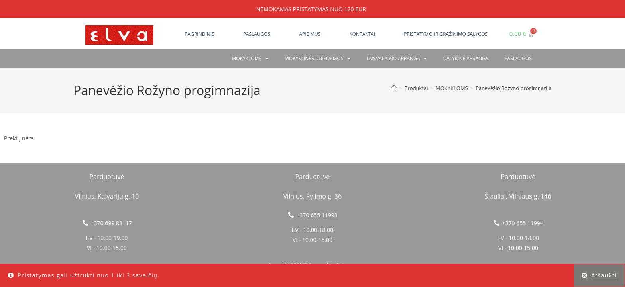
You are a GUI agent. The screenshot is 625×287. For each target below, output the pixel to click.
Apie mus (309, 34)
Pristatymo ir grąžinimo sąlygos (446, 34)
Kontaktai (362, 34)
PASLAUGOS (518, 58)
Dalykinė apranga (465, 58)
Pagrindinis (199, 34)
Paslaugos (257, 34)
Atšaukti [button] (604, 275)
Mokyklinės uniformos (317, 58)
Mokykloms (250, 58)
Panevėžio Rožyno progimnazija (514, 88)
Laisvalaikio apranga (396, 58)
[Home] (394, 88)
